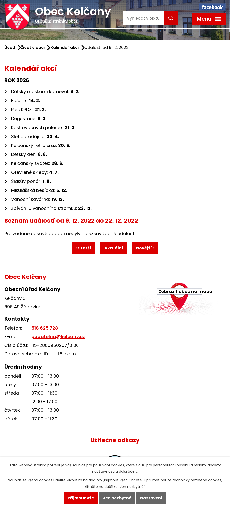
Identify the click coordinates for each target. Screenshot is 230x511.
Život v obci (33, 47)
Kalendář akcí (64, 47)
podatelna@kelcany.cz (58, 337)
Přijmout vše (80, 498)
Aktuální (113, 248)
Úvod (9, 47)
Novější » (146, 248)
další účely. (128, 470)
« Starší (83, 248)
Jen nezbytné (117, 498)
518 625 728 (44, 329)
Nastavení (152, 498)
